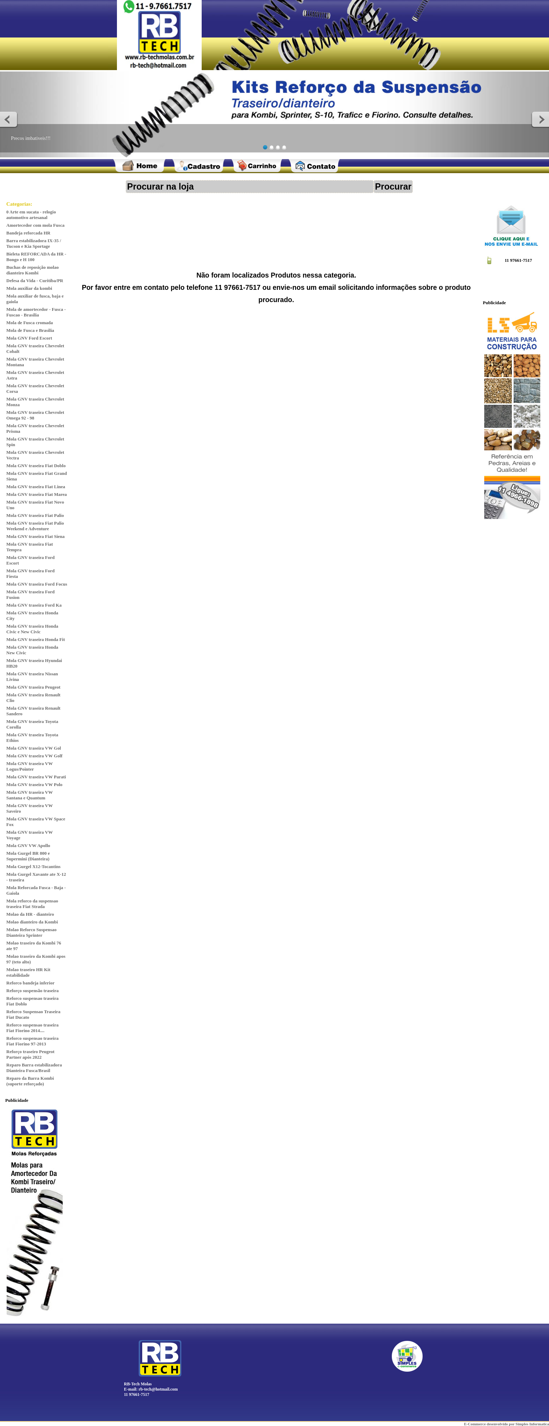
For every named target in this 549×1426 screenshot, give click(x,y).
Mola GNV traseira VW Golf (34, 755)
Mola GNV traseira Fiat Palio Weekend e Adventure (35, 525)
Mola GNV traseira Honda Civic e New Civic (32, 628)
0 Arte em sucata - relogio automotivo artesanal (31, 214)
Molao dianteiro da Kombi (32, 921)
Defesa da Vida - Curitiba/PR (34, 280)
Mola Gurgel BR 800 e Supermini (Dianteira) (28, 856)
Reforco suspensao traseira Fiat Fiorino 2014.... (32, 1027)
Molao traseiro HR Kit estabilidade (28, 972)
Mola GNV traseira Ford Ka (34, 605)
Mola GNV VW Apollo (28, 845)
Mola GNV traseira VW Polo (34, 784)
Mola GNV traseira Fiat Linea (35, 486)
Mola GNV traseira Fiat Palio (35, 515)
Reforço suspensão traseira (32, 990)
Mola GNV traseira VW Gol (33, 748)
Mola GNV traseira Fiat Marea (36, 494)
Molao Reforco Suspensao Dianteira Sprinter (31, 932)
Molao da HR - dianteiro (30, 914)
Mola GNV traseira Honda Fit (35, 639)
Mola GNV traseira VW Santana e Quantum (29, 795)
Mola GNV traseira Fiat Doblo (35, 465)
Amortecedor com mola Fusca (35, 225)
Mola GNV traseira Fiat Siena (35, 536)
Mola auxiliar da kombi (29, 288)
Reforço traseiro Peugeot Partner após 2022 (30, 1054)
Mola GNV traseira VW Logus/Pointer (29, 766)
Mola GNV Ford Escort (29, 338)
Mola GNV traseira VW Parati (36, 776)
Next (540, 119)
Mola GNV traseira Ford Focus (36, 584)
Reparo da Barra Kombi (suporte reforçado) (30, 1081)
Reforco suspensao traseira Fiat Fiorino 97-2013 (32, 1041)
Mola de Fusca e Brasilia (30, 330)
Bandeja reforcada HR (28, 233)
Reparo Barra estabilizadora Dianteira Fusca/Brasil (34, 1067)
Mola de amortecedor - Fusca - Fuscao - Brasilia (36, 312)
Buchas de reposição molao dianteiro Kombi (32, 270)
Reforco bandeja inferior (30, 982)
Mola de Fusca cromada (29, 322)
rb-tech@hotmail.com (158, 1389)
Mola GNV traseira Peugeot (33, 687)
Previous (9, 119)
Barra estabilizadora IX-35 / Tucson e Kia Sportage (33, 243)
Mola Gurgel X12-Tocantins (33, 866)
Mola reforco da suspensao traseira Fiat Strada (32, 903)
